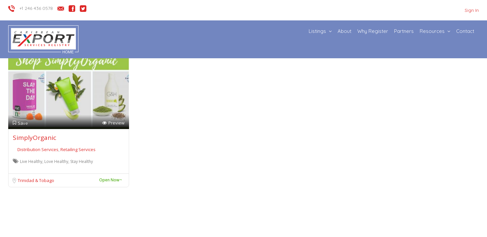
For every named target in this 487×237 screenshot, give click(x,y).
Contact (465, 31)
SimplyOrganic (34, 137)
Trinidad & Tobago (36, 180)
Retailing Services (78, 149)
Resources (432, 31)
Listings (317, 31)
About (344, 31)
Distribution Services (38, 149)
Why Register (372, 31)
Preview (113, 123)
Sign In (472, 10)
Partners (404, 31)
